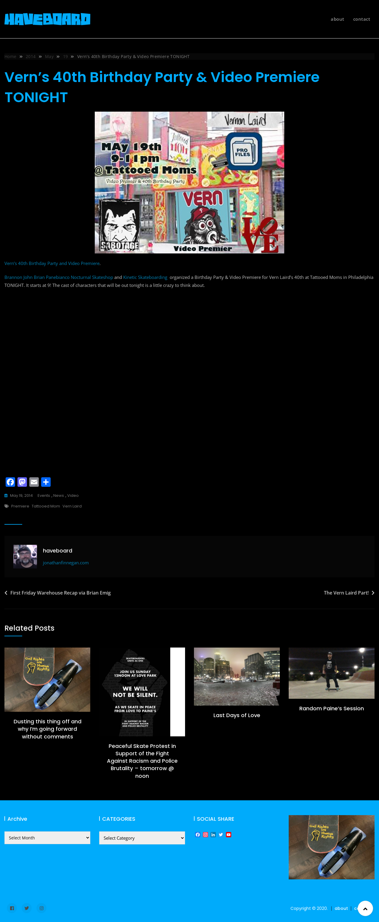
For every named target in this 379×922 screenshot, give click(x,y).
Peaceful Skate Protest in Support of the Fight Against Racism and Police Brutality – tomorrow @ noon (142, 761)
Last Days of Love (236, 715)
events (44, 495)
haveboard (57, 550)
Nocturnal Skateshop (92, 277)
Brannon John (18, 277)
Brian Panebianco (52, 277)
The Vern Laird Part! (346, 592)
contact (361, 19)
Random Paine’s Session (331, 708)
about (337, 19)
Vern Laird (72, 506)
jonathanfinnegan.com (66, 563)
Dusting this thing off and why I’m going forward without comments (47, 729)
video (73, 495)
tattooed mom (46, 506)
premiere (20, 506)
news (58, 495)
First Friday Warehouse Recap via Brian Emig (60, 592)
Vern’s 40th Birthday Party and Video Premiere (51, 263)
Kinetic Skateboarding (145, 277)
